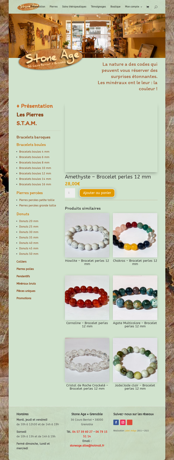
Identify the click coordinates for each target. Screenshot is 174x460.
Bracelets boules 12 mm (35, 173)
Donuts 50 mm (28, 253)
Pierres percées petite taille (37, 200)
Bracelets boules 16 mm (35, 184)
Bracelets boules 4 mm (34, 151)
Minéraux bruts (26, 283)
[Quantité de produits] (70, 193)
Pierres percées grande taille (37, 205)
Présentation (37, 7)
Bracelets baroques (33, 137)
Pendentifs (23, 276)
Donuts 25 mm (28, 226)
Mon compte (132, 7)
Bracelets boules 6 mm (34, 157)
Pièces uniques (25, 291)
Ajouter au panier (97, 193)
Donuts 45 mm (28, 248)
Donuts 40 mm (28, 243)
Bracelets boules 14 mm (35, 179)
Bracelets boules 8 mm (34, 162)
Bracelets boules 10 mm (35, 168)
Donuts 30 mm (28, 232)
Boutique (115, 7)
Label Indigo (130, 431)
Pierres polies (25, 269)
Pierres (54, 7)
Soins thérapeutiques (74, 7)
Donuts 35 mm (28, 237)
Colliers (21, 261)
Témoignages (98, 7)
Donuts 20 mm (28, 221)
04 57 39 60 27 (82, 431)
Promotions (23, 298)
